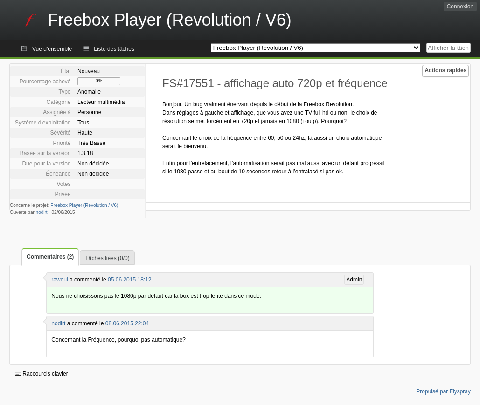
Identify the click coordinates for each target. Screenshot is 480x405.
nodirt (42, 212)
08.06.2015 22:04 (127, 323)
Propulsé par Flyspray (443, 391)
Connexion (460, 6)
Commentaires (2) (50, 257)
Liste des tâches (114, 49)
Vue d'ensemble (52, 49)
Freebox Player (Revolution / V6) (84, 205)
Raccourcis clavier (41, 374)
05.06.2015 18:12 (129, 279)
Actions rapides (445, 70)
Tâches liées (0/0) (107, 258)
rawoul (59, 279)
